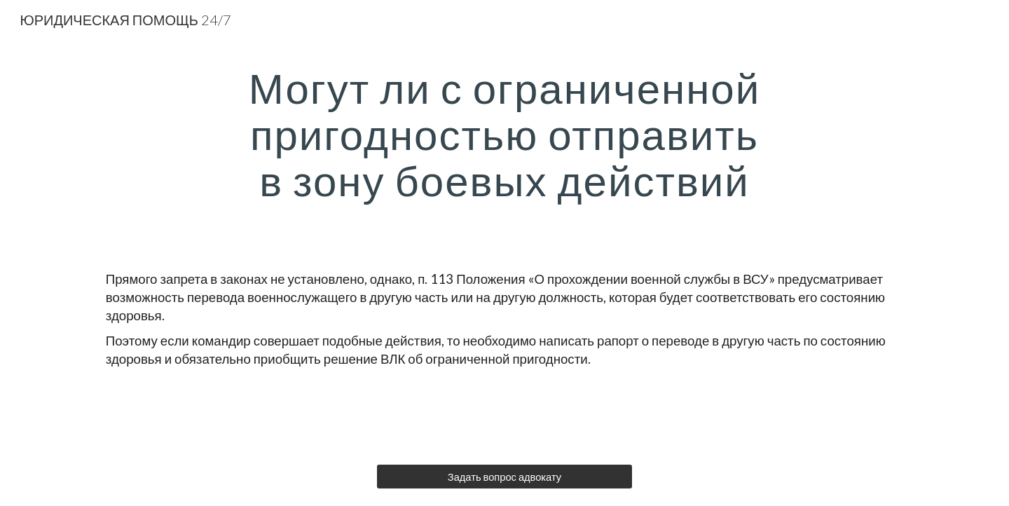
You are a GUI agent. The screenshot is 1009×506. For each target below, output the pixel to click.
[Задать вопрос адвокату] (504, 476)
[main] (504, 134)
